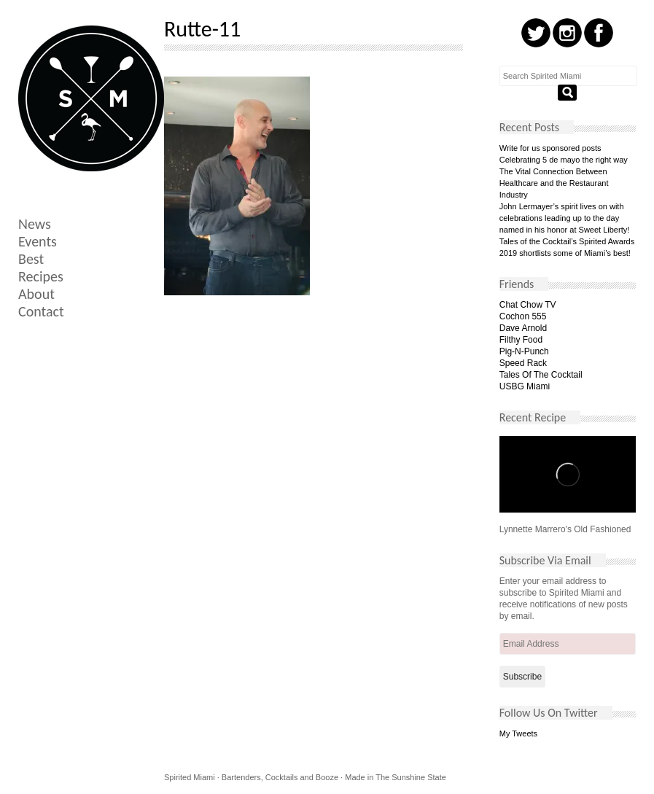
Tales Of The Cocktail (541, 375)
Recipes (40, 276)
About (36, 294)
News (34, 224)
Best (31, 259)
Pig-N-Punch (524, 351)
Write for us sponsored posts (550, 148)
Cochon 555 (523, 316)
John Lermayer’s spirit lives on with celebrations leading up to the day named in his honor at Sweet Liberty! (564, 218)
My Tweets (518, 733)
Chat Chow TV (527, 305)
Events (37, 241)
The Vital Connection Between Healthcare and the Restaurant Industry (554, 183)
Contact (41, 311)
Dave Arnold (523, 328)
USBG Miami (524, 386)
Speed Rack (523, 363)
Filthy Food (520, 340)
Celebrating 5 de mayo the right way (563, 159)
